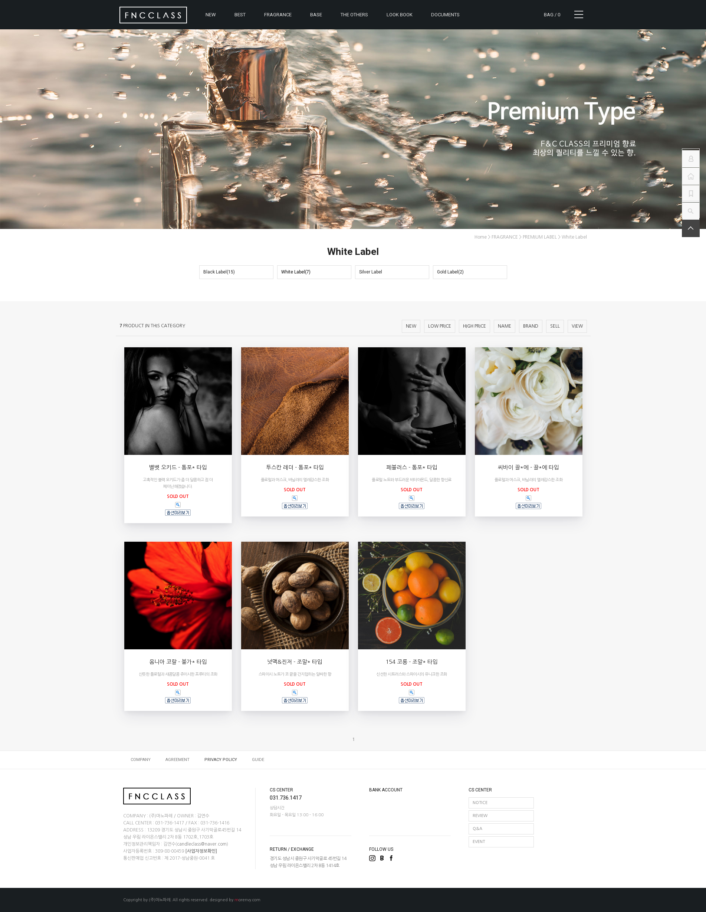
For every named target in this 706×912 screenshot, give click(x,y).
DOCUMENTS (445, 14)
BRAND (530, 326)
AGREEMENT (177, 759)
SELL (555, 326)
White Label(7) (296, 272)
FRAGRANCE (278, 14)
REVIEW (480, 816)
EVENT (479, 842)
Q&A (477, 829)
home (481, 237)
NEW (211, 14)
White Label (574, 237)
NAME (504, 326)
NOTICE (480, 803)
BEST (240, 14)
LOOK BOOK (400, 14)
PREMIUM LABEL (540, 237)
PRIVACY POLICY (220, 759)
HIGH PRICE (474, 326)
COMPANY (141, 759)
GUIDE (258, 759)
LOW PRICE (439, 326)
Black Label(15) (219, 272)
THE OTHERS (354, 14)
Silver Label (370, 272)
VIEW (577, 326)
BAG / (552, 14)
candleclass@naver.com (202, 844)
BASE (316, 14)
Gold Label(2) (450, 272)
